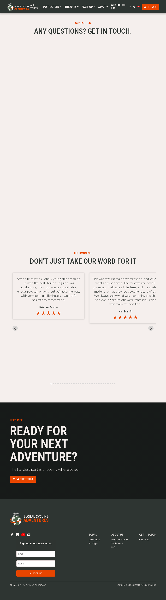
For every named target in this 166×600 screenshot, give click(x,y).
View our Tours (23, 479)
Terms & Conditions (36, 585)
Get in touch (150, 6)
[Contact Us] (82, 129)
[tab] (51, 384)
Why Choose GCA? (119, 539)
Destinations (94, 539)
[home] (18, 7)
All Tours (34, 7)
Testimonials (117, 543)
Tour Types (94, 543)
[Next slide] (151, 328)
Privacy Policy (17, 585)
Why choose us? (118, 7)
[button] (52, 6)
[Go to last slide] (15, 328)
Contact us (144, 539)
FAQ (113, 547)
